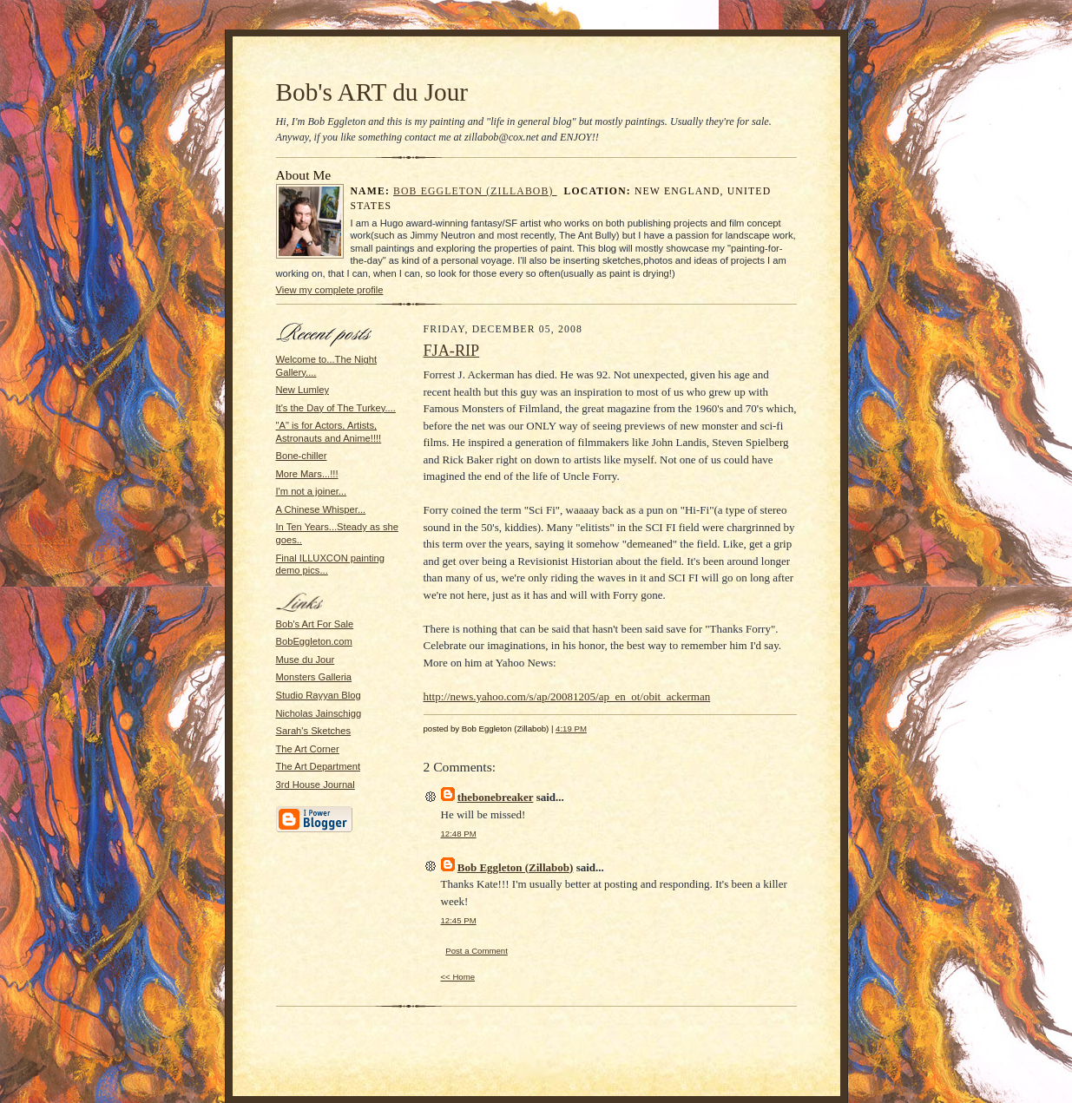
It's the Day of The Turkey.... (336, 408)
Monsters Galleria (314, 677)
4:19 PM (571, 728)
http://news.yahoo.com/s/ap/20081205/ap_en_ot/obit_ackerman (567, 696)
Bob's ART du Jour (372, 92)
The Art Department (318, 766)
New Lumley (302, 389)
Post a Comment (476, 950)
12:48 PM (459, 833)
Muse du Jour (305, 659)
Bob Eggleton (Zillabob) (475, 191)
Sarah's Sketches (314, 730)
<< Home (458, 977)
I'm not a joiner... (311, 491)
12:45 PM (459, 920)
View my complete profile (330, 290)
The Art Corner (307, 749)
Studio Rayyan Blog (318, 695)
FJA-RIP (452, 350)
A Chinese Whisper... (321, 509)
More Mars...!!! (307, 474)
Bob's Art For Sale (315, 624)
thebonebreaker (495, 797)
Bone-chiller (301, 455)
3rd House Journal (315, 784)
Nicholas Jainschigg (319, 713)
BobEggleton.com (314, 641)
